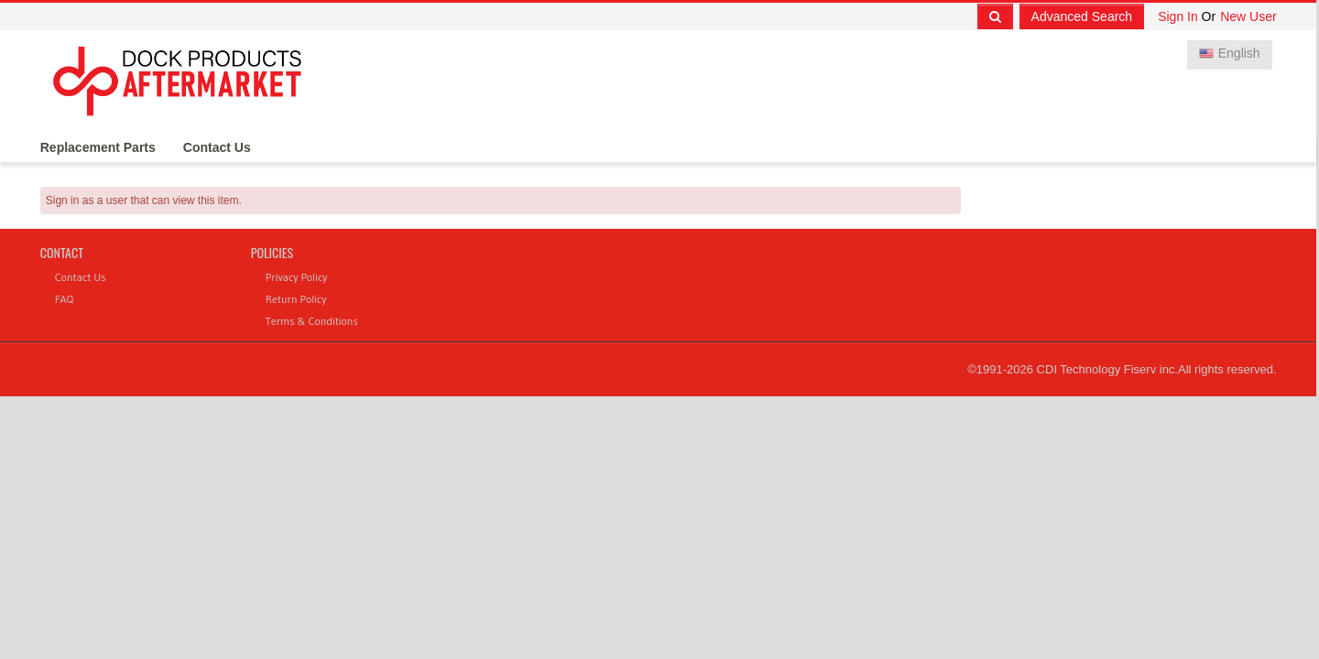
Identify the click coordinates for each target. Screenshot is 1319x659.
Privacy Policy (297, 277)
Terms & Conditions (312, 321)
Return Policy (296, 299)
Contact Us (217, 147)
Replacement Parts (98, 147)
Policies (272, 252)
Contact (61, 252)
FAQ (64, 299)
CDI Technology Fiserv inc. (1107, 369)
